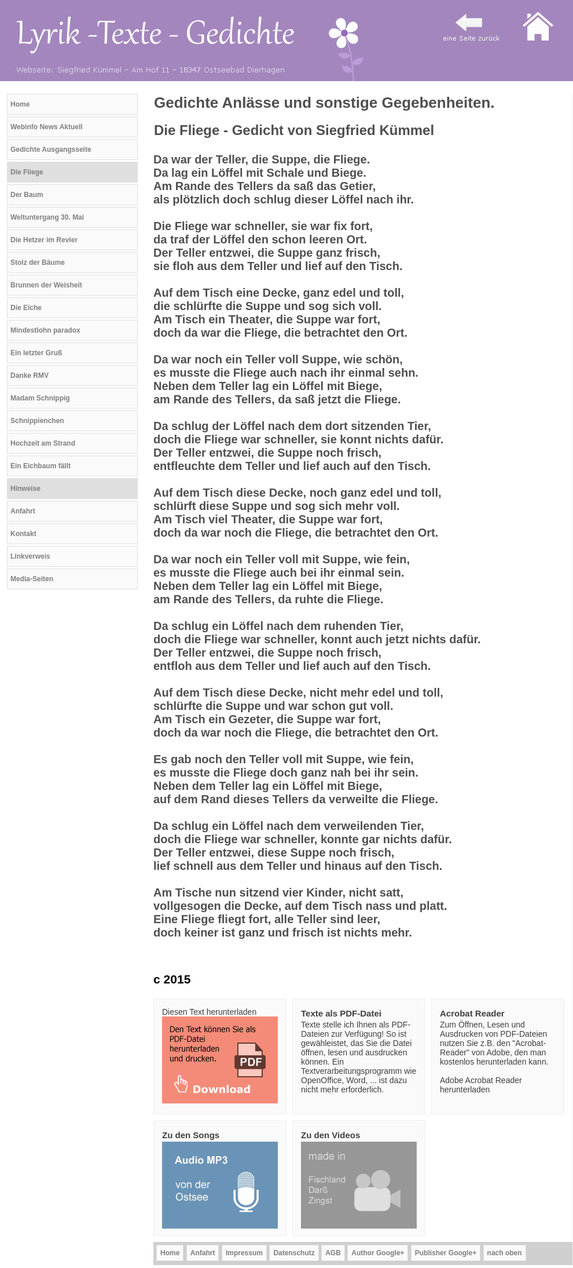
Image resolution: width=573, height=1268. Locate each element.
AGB (333, 1253)
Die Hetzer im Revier (44, 240)
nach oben (504, 1253)
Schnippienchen (37, 421)
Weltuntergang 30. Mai (47, 217)
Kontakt (23, 534)
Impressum (244, 1253)
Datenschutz (293, 1253)
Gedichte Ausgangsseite (50, 149)
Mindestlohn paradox (45, 330)
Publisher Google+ (445, 1253)
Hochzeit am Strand (42, 443)
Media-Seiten (31, 579)
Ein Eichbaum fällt (40, 466)
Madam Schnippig (40, 398)
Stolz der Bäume (37, 262)
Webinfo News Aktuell (46, 127)
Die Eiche (26, 308)
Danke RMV (29, 375)
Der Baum (26, 195)
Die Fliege (26, 172)
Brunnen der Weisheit (46, 285)
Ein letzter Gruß (36, 353)
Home (20, 104)
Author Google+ (377, 1253)
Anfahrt (22, 511)
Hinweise (25, 488)
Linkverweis (30, 556)
